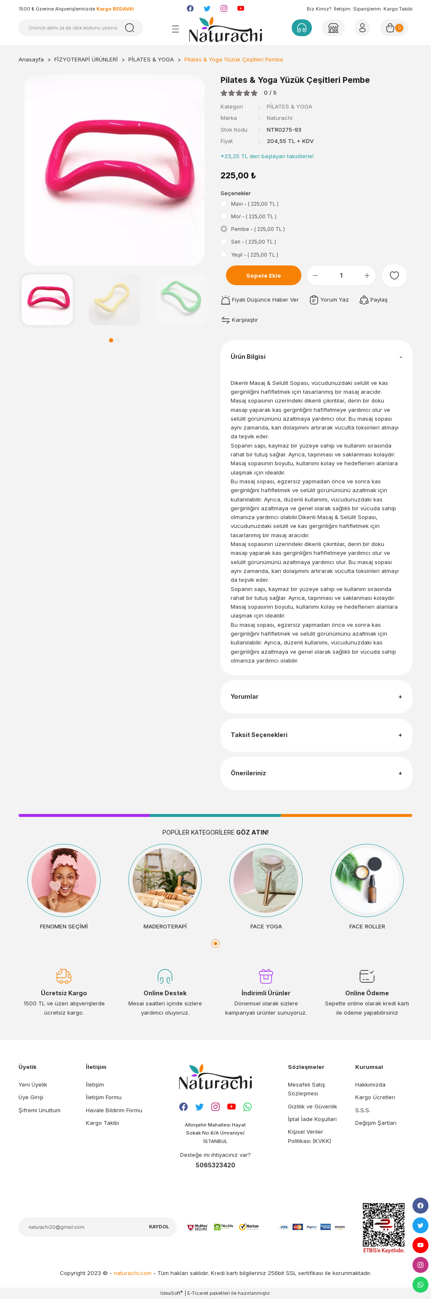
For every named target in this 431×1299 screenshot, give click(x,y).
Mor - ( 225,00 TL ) (254, 216)
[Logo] (225, 29)
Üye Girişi (31, 1097)
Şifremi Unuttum (40, 1110)
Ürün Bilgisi (248, 356)
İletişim (342, 9)
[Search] (81, 27)
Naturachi (280, 117)
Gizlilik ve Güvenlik (312, 1106)
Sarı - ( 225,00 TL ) (253, 242)
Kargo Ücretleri (375, 1097)
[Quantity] (341, 275)
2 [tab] (118, 340)
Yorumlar (244, 696)
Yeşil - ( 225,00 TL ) (254, 255)
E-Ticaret (197, 1293)
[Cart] (394, 27)
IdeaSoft (171, 1293)
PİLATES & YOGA (289, 106)
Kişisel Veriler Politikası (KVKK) (309, 1136)
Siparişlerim (367, 9)
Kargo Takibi (397, 9)
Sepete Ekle (263, 275)
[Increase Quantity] (367, 275)
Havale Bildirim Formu (114, 1110)
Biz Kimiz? (319, 9)
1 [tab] (111, 340)
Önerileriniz (248, 773)
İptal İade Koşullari (312, 1119)
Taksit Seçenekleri (259, 734)
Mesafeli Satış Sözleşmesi (306, 1089)
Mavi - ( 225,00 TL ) (255, 204)
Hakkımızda (370, 1084)
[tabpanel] (47, 300)
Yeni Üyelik (33, 1084)
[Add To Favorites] (394, 275)
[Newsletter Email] (98, 1227)
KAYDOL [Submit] (159, 1227)
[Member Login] (333, 27)
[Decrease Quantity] (315, 275)
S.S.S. (362, 1110)
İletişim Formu (104, 1097)
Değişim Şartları (375, 1122)
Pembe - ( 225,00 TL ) (258, 229)
